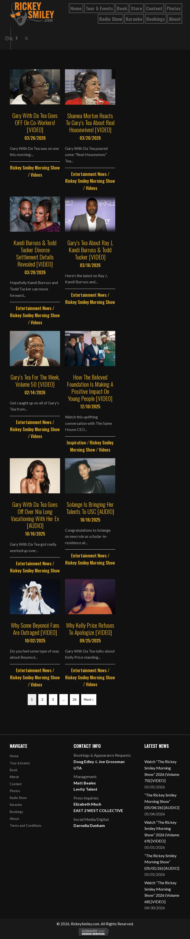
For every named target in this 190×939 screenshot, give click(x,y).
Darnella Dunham (89, 825)
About (14, 819)
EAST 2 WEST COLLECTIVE (98, 810)
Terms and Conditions (25, 825)
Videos (36, 174)
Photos (15, 791)
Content (16, 784)
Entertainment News (89, 174)
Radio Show (18, 798)
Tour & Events (20, 763)
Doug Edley (84, 761)
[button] (26, 38)
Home (14, 756)
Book (13, 770)
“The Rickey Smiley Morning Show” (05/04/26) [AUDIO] (161, 801)
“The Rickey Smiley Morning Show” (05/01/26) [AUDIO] (161, 861)
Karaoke (16, 805)
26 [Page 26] (74, 699)
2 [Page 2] (42, 699)
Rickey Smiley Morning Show (35, 167)
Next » (89, 699)
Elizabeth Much (87, 804)
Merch (14, 777)
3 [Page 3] (53, 699)
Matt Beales (85, 783)
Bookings (16, 812)
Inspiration (76, 442)
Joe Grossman (112, 761)
